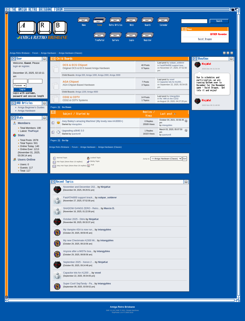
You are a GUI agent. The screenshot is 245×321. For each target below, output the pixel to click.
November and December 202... (80, 187)
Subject (67, 114)
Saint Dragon (205, 39)
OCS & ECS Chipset (75, 65)
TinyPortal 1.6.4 (117, 312)
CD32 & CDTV (71, 97)
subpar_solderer (177, 63)
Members (24, 123)
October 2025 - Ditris (74, 219)
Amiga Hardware (26, 110)
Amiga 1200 (81, 92)
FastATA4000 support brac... (172, 65)
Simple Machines (132, 310)
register (25, 66)
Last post (168, 114)
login (15, 66)
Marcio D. (109, 208)
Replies (147, 112)
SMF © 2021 (120, 310)
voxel (172, 79)
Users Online (26, 159)
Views (148, 116)
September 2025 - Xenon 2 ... (78, 262)
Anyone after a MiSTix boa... (78, 251)
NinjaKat (206, 64)
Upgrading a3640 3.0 (73, 130)
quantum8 (76, 134)
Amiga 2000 (103, 75)
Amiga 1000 (91, 75)
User (19, 58)
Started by (82, 114)
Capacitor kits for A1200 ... (77, 272)
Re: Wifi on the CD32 (169, 98)
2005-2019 (129, 312)
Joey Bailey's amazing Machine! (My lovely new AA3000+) (92, 121)
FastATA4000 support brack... (78, 197)
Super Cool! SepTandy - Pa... (78, 283)
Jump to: (146, 159)
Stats (20, 117)
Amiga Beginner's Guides (31, 107)
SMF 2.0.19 (110, 310)
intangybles (175, 96)
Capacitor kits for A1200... (171, 82)
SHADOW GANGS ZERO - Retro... (81, 208)
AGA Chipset (71, 81)
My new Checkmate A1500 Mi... (79, 240)
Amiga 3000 (115, 75)
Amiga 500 (80, 75)
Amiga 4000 (92, 92)
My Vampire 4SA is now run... (78, 229)
